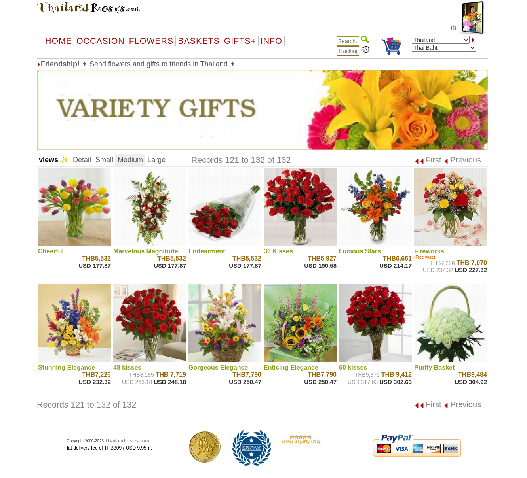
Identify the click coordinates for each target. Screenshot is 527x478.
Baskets (198, 41)
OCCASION (100, 41)
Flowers (151, 41)
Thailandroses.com (127, 441)
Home (58, 41)
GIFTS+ (240, 41)
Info (271, 41)
